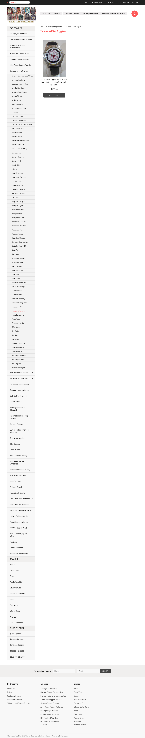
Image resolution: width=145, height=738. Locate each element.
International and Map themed (19, 417)
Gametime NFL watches (19, 504)
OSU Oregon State (18, 270)
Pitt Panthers (16, 278)
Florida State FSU (18, 145)
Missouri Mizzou (17, 234)
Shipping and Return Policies (113, 14)
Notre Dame (16, 250)
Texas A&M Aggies (18, 311)
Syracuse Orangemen (19, 303)
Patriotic (13, 542)
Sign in (120, 2)
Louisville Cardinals (18, 193)
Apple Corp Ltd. (16, 582)
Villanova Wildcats (18, 343)
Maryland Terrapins (18, 201)
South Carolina (17, 291)
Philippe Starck (16, 487)
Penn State (15, 274)
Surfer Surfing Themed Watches (19, 431)
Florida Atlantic (17, 133)
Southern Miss (17, 295)
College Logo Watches (19, 71)
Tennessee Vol (17, 307)
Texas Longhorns (18, 315)
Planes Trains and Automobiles (17, 46)
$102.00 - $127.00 (17, 645)
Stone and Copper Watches (21, 53)
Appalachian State (18, 88)
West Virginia (16, 364)
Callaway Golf (16, 588)
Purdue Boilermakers (19, 282)
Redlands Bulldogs (18, 287)
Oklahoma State (17, 262)
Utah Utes (15, 335)
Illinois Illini (16, 165)
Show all (44, 724)
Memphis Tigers (17, 206)
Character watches (17, 438)
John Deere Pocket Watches (21, 65)
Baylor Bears (16, 100)
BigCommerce (63, 736)
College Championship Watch (22, 76)
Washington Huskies (19, 355)
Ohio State (15, 254)
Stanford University (18, 299)
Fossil (12, 564)
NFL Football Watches (19, 378)
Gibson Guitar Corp (17, 593)
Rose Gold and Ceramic (19, 553)
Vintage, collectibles (18, 33)
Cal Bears (15, 112)
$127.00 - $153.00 (17, 651)
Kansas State (16, 181)
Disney (12, 576)
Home (42, 27)
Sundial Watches (17, 424)
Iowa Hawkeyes (17, 173)
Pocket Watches (16, 548)
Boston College (17, 104)
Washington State (18, 359)
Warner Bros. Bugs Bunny (20, 469)
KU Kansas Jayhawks (19, 189)
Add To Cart (54, 95)
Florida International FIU (20, 141)
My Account (111, 2)
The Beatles (15, 444)
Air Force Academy (18, 80)
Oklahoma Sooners (18, 258)
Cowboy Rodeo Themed (19, 59)
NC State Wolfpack (18, 238)
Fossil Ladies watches (19, 522)
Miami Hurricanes (18, 210)
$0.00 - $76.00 (15, 633)
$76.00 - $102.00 (16, 639)
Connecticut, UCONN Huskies (22, 124)
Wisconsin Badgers (18, 368)
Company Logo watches (19, 390)
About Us (46, 14)
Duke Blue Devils (18, 129)
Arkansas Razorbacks (19, 92)
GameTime (14, 570)
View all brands (16, 623)
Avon (12, 599)
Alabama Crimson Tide (20, 84)
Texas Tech (16, 319)
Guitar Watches (16, 402)
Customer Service (72, 14)
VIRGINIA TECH (17, 351)
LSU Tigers (15, 197)
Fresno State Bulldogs (19, 149)
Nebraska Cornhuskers (20, 242)
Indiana (14, 169)
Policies (57, 14)
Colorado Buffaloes (19, 120)
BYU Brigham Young (19, 108)
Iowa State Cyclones (19, 177)
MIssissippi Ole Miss (19, 226)
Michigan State (17, 214)
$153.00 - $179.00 (17, 657)
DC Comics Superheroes (19, 384)
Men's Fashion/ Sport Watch (18, 534)
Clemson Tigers (17, 116)
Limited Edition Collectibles (21, 39)
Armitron (13, 617)
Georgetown (16, 153)
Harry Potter (15, 450)
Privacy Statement (90, 14)
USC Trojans (16, 331)
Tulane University (18, 323)
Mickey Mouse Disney (18, 455)
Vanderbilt (15, 339)
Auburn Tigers (17, 96)
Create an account (131, 2)
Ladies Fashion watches (19, 516)
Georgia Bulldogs (18, 157)
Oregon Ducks (17, 266)
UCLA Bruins (16, 327)
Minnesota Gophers (19, 222)
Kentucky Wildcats (18, 185)
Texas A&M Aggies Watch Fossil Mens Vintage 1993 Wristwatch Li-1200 (54, 82)
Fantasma (14, 605)
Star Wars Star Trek (18, 475)
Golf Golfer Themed (18, 396)
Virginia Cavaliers (18, 347)
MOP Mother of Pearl (18, 528)
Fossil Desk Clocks (17, 493)
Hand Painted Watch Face (20, 510)
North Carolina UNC (19, 246)
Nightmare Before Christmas (17, 462)
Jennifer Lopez (16, 481)
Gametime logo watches (20, 499)
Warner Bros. (15, 611)
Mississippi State (17, 230)
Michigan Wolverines (19, 218)
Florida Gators (17, 137)
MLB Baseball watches (19, 372)
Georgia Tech (16, 161)
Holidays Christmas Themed (17, 408)
